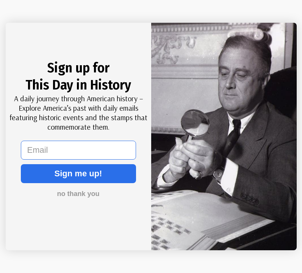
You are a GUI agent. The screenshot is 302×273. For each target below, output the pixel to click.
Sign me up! (78, 173)
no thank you (78, 194)
